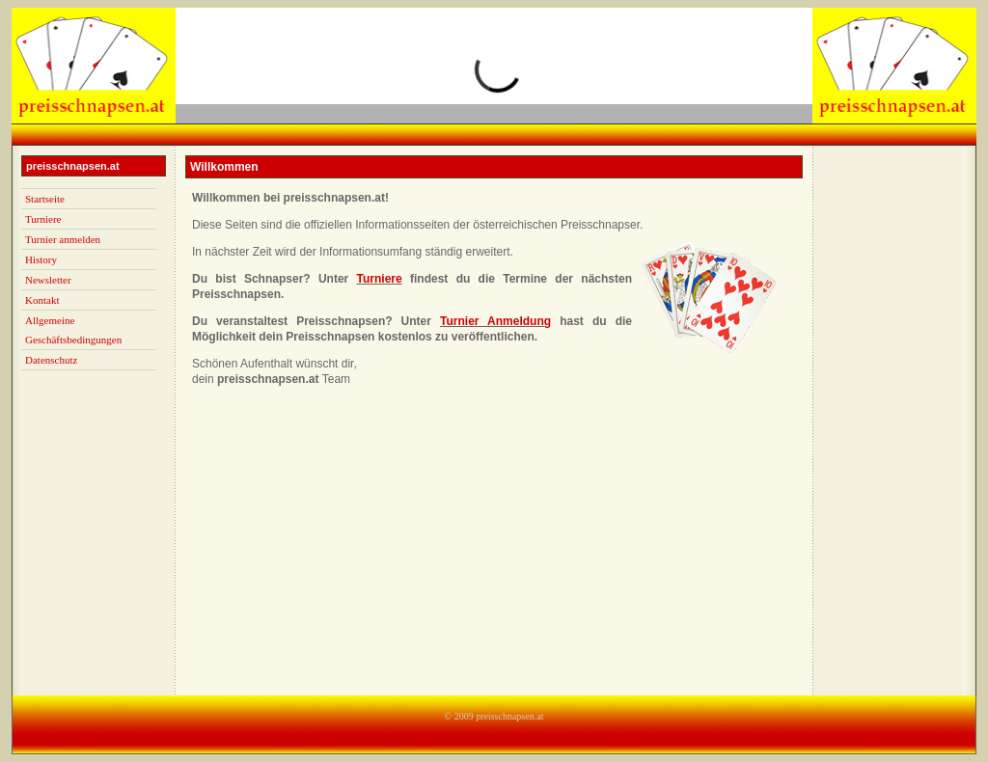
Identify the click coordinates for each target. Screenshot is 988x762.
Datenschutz (51, 360)
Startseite (45, 198)
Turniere (43, 219)
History (41, 259)
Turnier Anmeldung (495, 321)
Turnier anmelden (62, 239)
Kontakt (42, 300)
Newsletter (48, 280)
